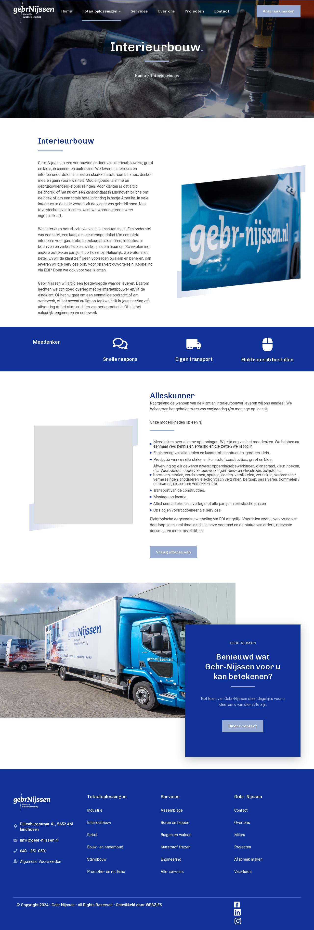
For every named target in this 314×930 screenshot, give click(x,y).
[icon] (237, 904)
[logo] (33, 12)
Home (140, 75)
